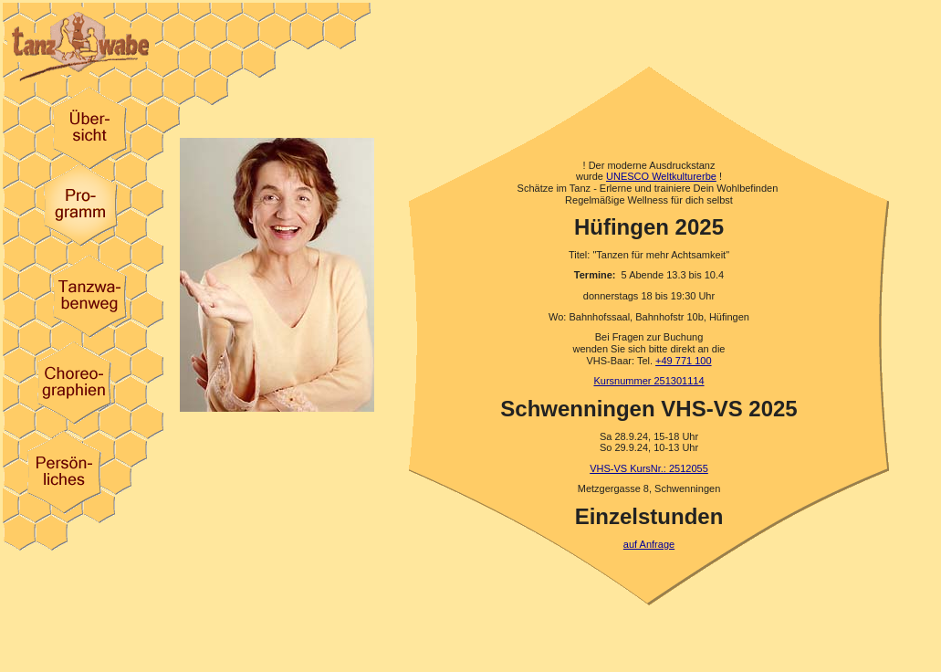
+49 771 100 (683, 360)
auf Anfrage (648, 544)
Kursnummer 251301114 (648, 380)
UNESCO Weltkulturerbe (661, 176)
